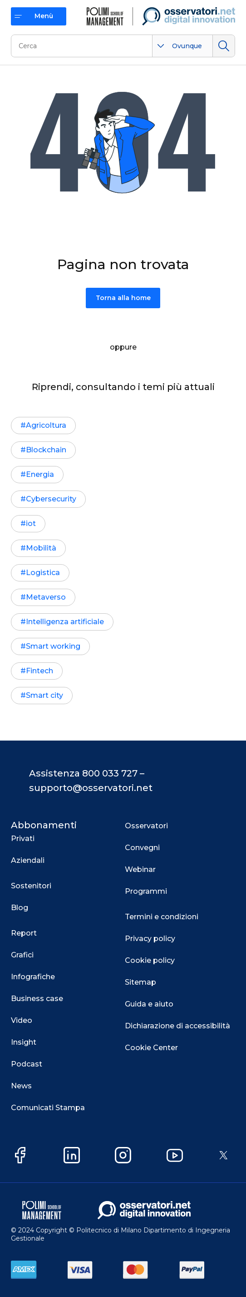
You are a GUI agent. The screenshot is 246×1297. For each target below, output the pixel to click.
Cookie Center (151, 1047)
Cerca (223, 46)
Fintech (39, 670)
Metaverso (46, 597)
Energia (40, 474)
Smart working (53, 646)
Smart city (44, 695)
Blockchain (46, 450)
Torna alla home (123, 298)
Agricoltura (46, 425)
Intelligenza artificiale (65, 621)
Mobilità (41, 548)
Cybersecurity (51, 499)
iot (31, 523)
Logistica (43, 572)
